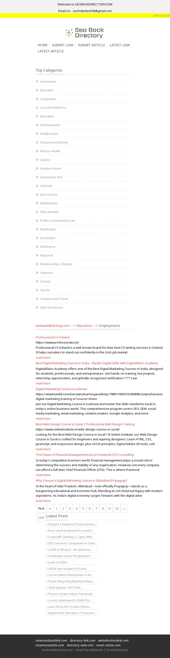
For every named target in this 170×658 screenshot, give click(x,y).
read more (43, 357)
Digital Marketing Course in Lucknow (61, 389)
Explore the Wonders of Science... (71, 613)
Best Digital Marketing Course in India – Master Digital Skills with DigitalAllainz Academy (97, 363)
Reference (47, 246)
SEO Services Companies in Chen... (71, 543)
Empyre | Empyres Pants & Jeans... (71, 524)
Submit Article (91, 45)
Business (46, 90)
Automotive (48, 81)
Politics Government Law (57, 220)
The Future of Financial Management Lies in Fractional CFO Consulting (85, 455)
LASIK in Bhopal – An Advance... (69, 549)
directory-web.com (80, 645)
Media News (49, 203)
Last (41, 517)
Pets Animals (49, 212)
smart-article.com (108, 645)
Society (45, 281)
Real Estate (48, 229)
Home (43, 45)
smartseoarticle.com (50, 645)
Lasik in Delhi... (57, 562)
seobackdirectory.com (52, 325)
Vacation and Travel (54, 299)
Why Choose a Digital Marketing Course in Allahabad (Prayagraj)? (81, 480)
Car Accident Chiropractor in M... (69, 575)
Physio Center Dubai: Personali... (70, 594)
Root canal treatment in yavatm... (70, 530)
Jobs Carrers (49, 194)
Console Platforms (53, 107)
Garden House (50, 168)
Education (47, 116)
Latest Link (119, 45)
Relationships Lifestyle (56, 264)
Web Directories (51, 307)
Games (45, 160)
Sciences (46, 273)
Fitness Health (50, 151)
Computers (48, 99)
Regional (46, 255)
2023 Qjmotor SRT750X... (64, 587)
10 (116, 508)
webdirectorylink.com (113, 640)
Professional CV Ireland (52, 337)
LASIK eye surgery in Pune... (67, 568)
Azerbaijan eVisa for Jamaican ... (69, 556)
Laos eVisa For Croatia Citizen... (69, 606)
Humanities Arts (51, 177)
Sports (45, 290)
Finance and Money (54, 142)
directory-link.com (82, 640)
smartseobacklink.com (51, 640)
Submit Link (62, 45)
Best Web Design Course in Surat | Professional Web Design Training (85, 424)
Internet (46, 186)
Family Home (49, 134)
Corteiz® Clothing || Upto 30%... (70, 537)
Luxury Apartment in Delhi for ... (69, 600)
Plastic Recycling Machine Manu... (70, 581)
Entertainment (50, 125)
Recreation (48, 238)
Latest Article (51, 51)
